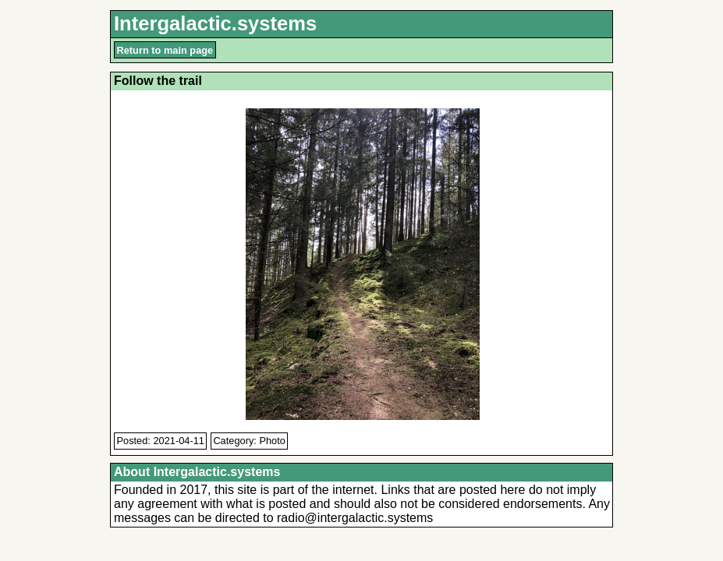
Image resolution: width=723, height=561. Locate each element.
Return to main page (165, 50)
